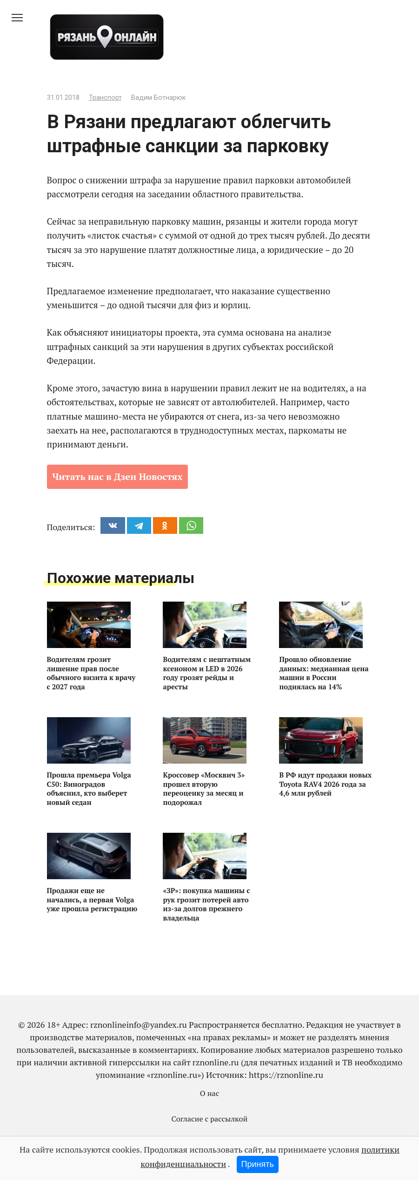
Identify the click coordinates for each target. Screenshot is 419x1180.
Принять (257, 1164)
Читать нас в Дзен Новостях (118, 476)
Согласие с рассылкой (210, 1119)
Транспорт (105, 98)
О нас (209, 1093)
